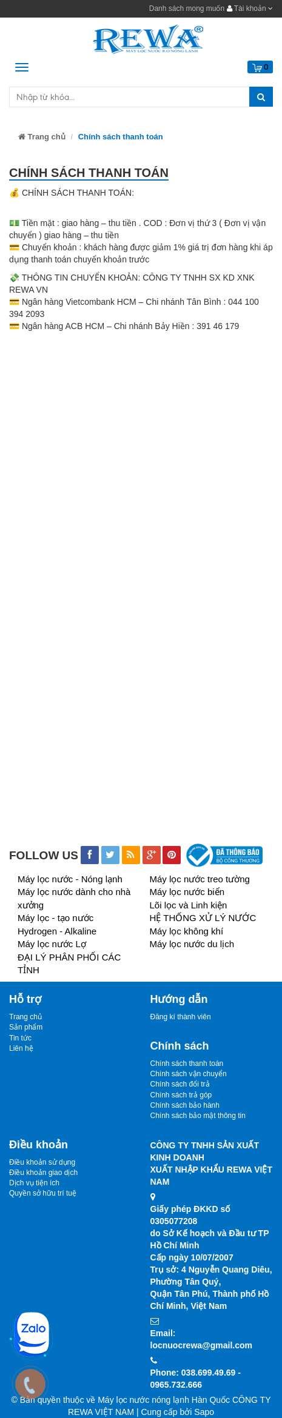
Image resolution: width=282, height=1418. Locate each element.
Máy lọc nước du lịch (192, 944)
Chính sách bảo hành (185, 1105)
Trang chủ (41, 136)
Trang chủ (25, 1017)
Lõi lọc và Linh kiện (188, 905)
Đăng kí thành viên (180, 1017)
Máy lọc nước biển (187, 892)
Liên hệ (21, 1048)
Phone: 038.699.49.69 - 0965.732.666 (195, 1379)
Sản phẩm (25, 1027)
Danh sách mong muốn (186, 8)
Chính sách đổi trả (180, 1084)
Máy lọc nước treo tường (200, 879)
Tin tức (20, 1038)
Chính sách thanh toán (187, 1063)
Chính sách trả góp (181, 1095)
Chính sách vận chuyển (188, 1074)
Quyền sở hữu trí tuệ (42, 1193)
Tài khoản (250, 8)
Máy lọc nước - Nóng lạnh (70, 879)
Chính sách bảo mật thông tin (198, 1115)
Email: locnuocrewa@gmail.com (201, 1339)
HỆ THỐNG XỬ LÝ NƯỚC (203, 918)
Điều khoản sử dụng (42, 1162)
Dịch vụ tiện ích (34, 1183)
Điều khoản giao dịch (43, 1172)
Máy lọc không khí (187, 931)
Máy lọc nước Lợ (52, 944)
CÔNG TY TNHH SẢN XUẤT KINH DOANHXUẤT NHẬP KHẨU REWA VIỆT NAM (211, 1163)
